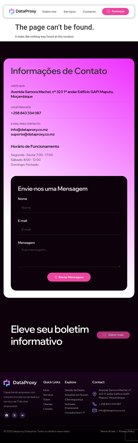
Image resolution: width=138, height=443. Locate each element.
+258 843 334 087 (26, 113)
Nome (22, 199)
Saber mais (113, 335)
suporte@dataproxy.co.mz (33, 134)
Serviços (70, 11)
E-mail (22, 221)
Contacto (89, 11)
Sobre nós (49, 11)
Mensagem (26, 243)
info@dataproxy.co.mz (29, 129)
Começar (116, 11)
